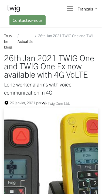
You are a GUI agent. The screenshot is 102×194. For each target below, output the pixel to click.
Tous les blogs (8, 41)
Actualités (25, 41)
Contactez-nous (28, 20)
